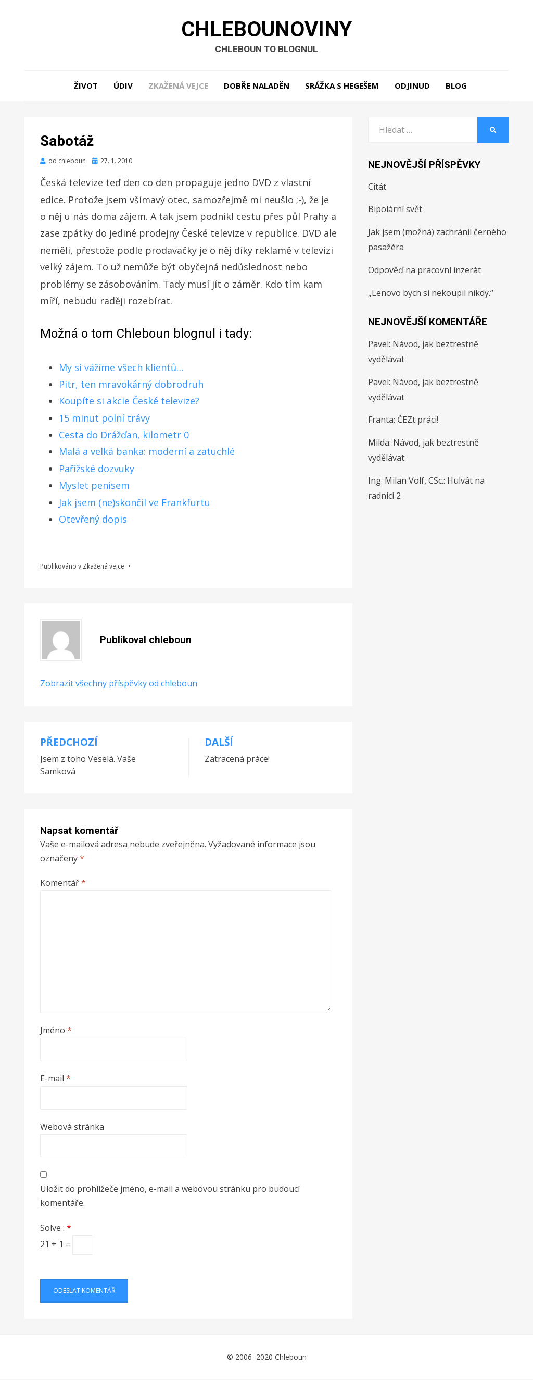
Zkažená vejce (178, 86)
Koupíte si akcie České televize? (129, 401)
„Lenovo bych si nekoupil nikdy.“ (430, 293)
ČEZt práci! (417, 420)
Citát (377, 187)
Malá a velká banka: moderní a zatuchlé (147, 452)
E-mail (55, 1079)
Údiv (123, 86)
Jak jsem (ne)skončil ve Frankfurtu (134, 503)
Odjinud (412, 86)
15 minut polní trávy (104, 418)
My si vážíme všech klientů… (121, 368)
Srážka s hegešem (342, 86)
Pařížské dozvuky (96, 469)
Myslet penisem (94, 485)
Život (86, 86)
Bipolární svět (395, 210)
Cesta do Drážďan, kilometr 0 (124, 435)
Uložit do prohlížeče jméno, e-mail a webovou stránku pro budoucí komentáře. (170, 1196)
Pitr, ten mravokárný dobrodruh (131, 384)
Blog (456, 86)
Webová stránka (72, 1127)
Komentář (63, 883)
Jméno (56, 1031)
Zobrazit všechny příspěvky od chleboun (118, 683)
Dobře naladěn (256, 86)
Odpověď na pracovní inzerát (424, 270)
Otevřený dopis (93, 519)
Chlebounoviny (266, 29)
